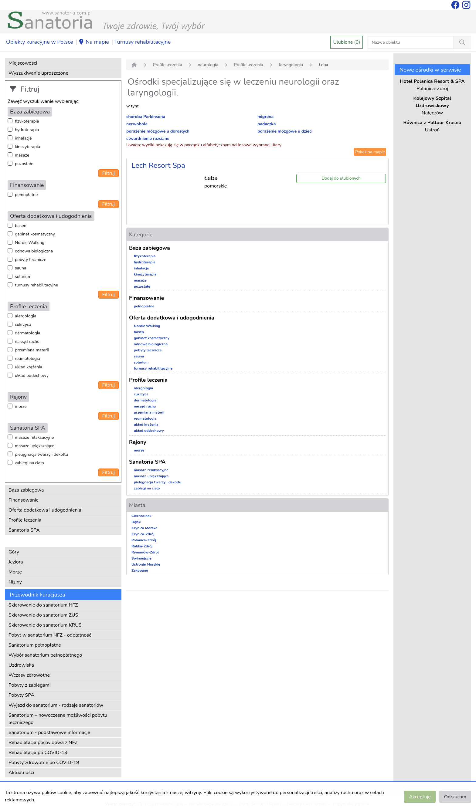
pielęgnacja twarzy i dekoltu (41, 454)
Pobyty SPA (21, 695)
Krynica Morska (144, 528)
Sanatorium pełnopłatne (34, 645)
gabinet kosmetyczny (35, 234)
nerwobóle (137, 124)
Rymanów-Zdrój (145, 552)
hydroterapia (27, 130)
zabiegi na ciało (29, 463)
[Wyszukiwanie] (462, 42)
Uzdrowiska (21, 665)
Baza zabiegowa (26, 490)
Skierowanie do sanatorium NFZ (43, 605)
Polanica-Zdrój (143, 540)
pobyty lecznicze (30, 259)
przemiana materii (32, 350)
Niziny (15, 582)
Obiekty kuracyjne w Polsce (39, 42)
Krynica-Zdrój (143, 534)
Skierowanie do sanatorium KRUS (45, 625)
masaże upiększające (34, 446)
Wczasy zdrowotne (29, 675)
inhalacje (23, 138)
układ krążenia (28, 367)
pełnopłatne (26, 195)
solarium (23, 276)
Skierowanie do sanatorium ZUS (43, 615)
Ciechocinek (141, 515)
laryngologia (291, 65)
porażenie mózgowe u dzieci (284, 131)
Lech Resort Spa (158, 165)
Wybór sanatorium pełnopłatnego (45, 655)
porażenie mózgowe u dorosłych (157, 131)
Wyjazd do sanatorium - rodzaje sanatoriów (55, 705)
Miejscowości (22, 63)
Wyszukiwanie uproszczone (38, 73)
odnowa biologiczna (34, 251)
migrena (265, 117)
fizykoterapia (27, 121)
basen (20, 225)
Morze (15, 572)
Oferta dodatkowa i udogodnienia (44, 510)
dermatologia (27, 333)
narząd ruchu (27, 341)
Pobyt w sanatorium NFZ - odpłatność (49, 635)
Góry (13, 552)
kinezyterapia (27, 147)
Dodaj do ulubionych (341, 178)
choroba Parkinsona (145, 117)
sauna (20, 268)
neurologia (208, 65)
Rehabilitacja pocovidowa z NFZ (43, 742)
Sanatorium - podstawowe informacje (49, 732)
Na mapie (93, 42)
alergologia (25, 316)
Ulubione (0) (346, 42)
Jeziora (15, 562)
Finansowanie (23, 500)
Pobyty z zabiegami (29, 685)
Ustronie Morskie (145, 564)
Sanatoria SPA (24, 530)
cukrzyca (23, 324)
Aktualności (21, 772)
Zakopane (139, 570)
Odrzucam (455, 796)
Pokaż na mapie (370, 152)
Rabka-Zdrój (141, 546)
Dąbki (136, 521)
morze (21, 406)
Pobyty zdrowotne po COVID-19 (43, 762)
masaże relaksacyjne (34, 437)
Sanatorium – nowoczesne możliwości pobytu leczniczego (57, 719)
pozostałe (24, 164)
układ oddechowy (32, 375)
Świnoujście (141, 558)
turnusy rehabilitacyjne (36, 285)
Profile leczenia (24, 520)
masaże (22, 155)
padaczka (266, 124)
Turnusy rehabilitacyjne (142, 42)
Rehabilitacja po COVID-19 (37, 752)
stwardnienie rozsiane (147, 138)
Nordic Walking (29, 242)
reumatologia (27, 358)
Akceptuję (419, 796)
